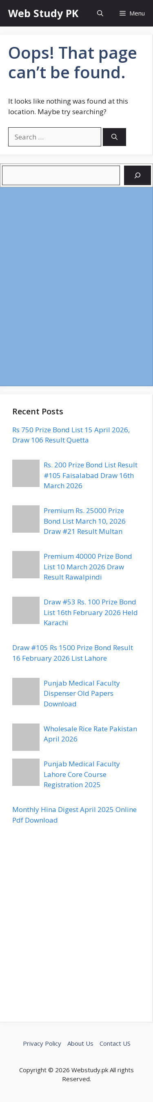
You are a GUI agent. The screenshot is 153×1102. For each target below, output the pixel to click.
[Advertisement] (76, 286)
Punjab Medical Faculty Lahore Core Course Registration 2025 (82, 774)
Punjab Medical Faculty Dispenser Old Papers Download (82, 693)
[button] (100, 13)
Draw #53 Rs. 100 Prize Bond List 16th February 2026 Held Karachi (91, 612)
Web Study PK (43, 13)
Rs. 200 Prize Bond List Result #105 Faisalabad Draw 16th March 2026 (90, 475)
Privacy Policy (42, 1043)
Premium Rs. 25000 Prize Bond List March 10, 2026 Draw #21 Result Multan (85, 521)
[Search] (114, 137)
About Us (80, 1043)
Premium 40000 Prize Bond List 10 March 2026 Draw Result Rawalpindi (88, 566)
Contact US (115, 1043)
